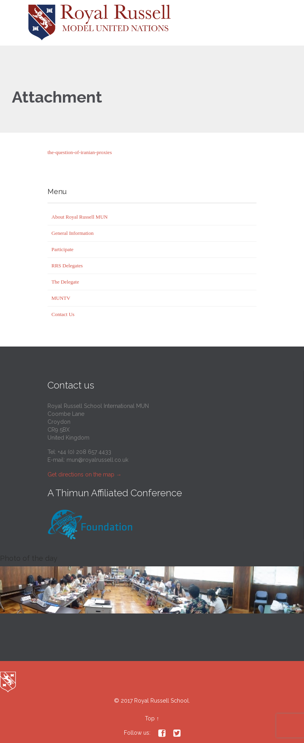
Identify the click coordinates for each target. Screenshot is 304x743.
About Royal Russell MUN (79, 217)
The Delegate (65, 282)
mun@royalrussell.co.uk (97, 460)
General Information (72, 233)
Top (150, 718)
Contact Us (62, 314)
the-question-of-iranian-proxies (80, 152)
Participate (62, 249)
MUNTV (60, 298)
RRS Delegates (67, 266)
